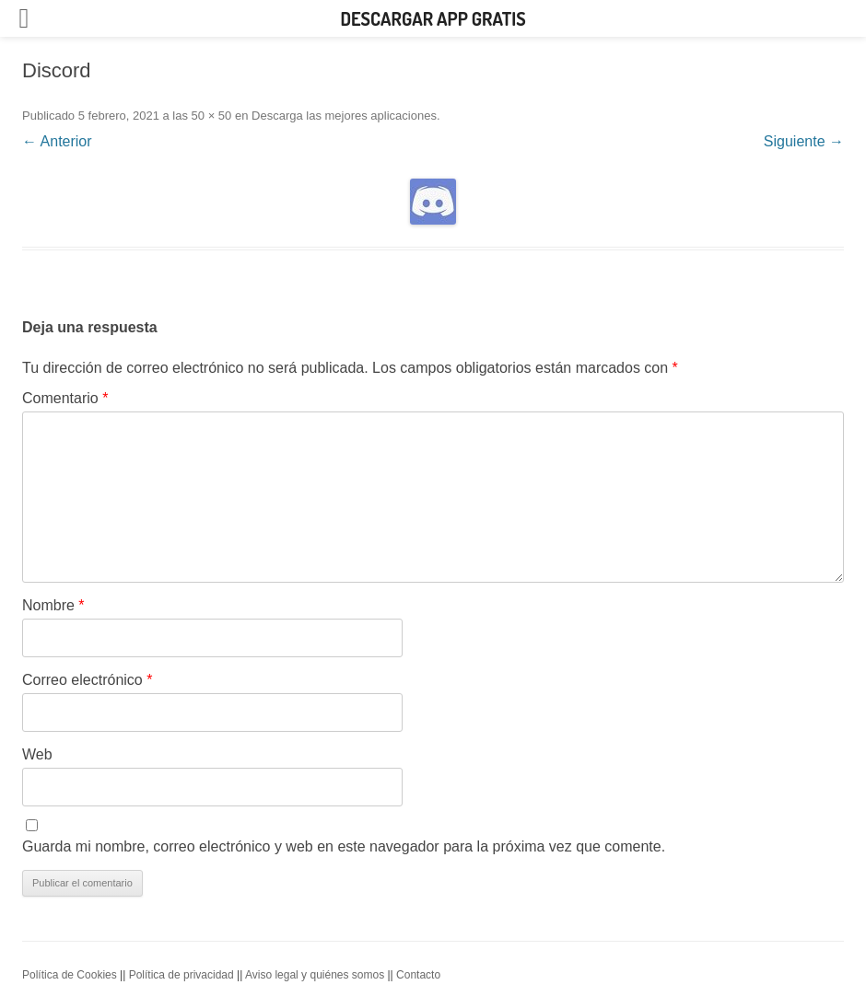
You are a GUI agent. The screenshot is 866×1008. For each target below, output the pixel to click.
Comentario (65, 398)
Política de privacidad (181, 974)
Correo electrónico (87, 680)
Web (37, 754)
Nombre (53, 605)
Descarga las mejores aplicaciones (344, 115)
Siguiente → (804, 141)
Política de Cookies (69, 974)
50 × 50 (212, 115)
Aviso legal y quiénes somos (314, 974)
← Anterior (57, 141)
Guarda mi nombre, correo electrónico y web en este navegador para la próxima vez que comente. (343, 846)
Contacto (418, 974)
